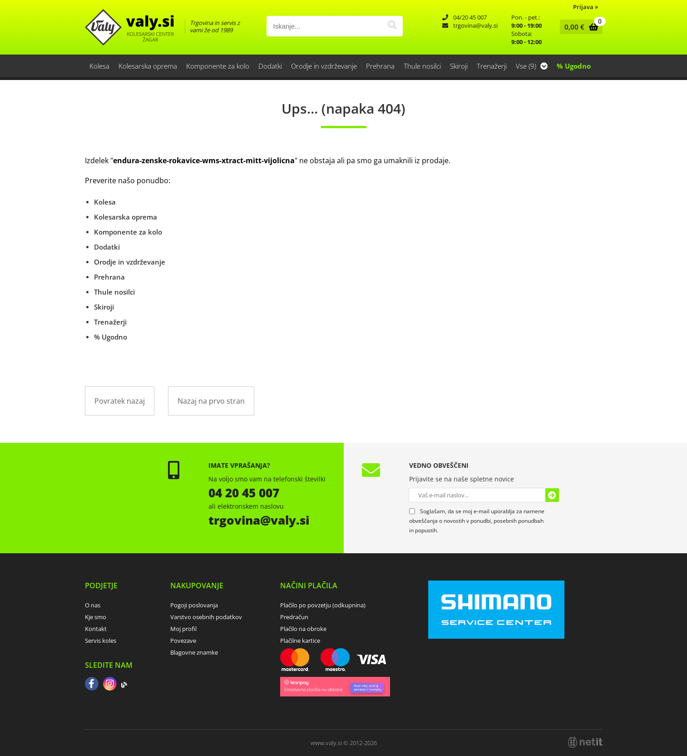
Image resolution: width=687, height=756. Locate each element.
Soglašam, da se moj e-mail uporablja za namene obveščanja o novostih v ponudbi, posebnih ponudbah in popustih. (476, 520)
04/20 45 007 (470, 17)
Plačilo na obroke (303, 629)
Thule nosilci (422, 65)
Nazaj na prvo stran (211, 401)
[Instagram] (110, 685)
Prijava (585, 7)
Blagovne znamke (194, 652)
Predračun (294, 617)
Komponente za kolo (217, 65)
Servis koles (100, 640)
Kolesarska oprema (148, 65)
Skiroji (459, 65)
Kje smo (95, 617)
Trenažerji (492, 65)
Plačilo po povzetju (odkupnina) (323, 605)
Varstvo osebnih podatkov (206, 617)
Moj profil (183, 629)
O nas (92, 605)
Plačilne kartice (300, 640)
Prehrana (380, 65)
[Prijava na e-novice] (552, 495)
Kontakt (96, 629)
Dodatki (270, 65)
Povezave (183, 640)
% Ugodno (574, 65)
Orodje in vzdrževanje (324, 65)
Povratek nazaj (119, 401)
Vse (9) (532, 65)
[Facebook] (92, 685)
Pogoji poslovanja (194, 605)
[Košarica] (579, 27)
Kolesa (99, 65)
